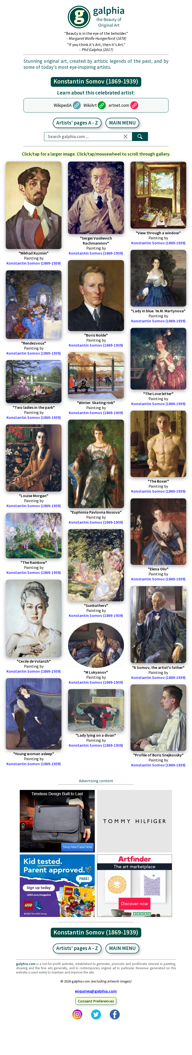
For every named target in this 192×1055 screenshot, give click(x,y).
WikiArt (90, 105)
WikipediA (63, 105)
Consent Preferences (96, 1000)
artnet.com (118, 105)
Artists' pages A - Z (77, 123)
